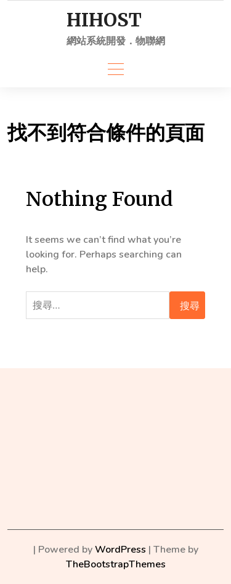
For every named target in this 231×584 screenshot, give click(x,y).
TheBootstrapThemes (116, 564)
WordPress (120, 549)
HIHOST (104, 20)
